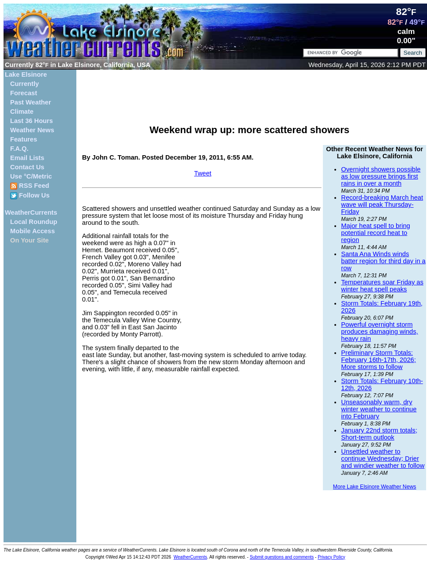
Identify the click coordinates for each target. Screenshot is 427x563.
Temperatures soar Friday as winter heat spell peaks (382, 286)
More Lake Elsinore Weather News (374, 487)
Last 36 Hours (31, 120)
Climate (22, 111)
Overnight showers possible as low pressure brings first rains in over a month (380, 176)
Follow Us (29, 195)
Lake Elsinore (26, 74)
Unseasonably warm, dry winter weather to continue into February (378, 409)
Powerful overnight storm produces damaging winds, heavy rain (379, 331)
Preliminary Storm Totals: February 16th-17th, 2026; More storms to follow (378, 359)
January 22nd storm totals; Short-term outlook (379, 434)
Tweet (202, 173)
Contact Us (27, 167)
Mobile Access (32, 231)
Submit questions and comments (282, 557)
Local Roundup (33, 221)
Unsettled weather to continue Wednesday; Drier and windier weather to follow (382, 458)
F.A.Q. (19, 148)
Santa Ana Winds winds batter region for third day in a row (383, 261)
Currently (24, 83)
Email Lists (27, 157)
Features (23, 139)
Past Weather (30, 102)
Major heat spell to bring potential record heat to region (375, 232)
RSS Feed (29, 186)
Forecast (23, 93)
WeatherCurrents (31, 212)
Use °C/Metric (31, 176)
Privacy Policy (331, 557)
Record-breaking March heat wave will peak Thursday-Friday (382, 204)
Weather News (32, 130)
